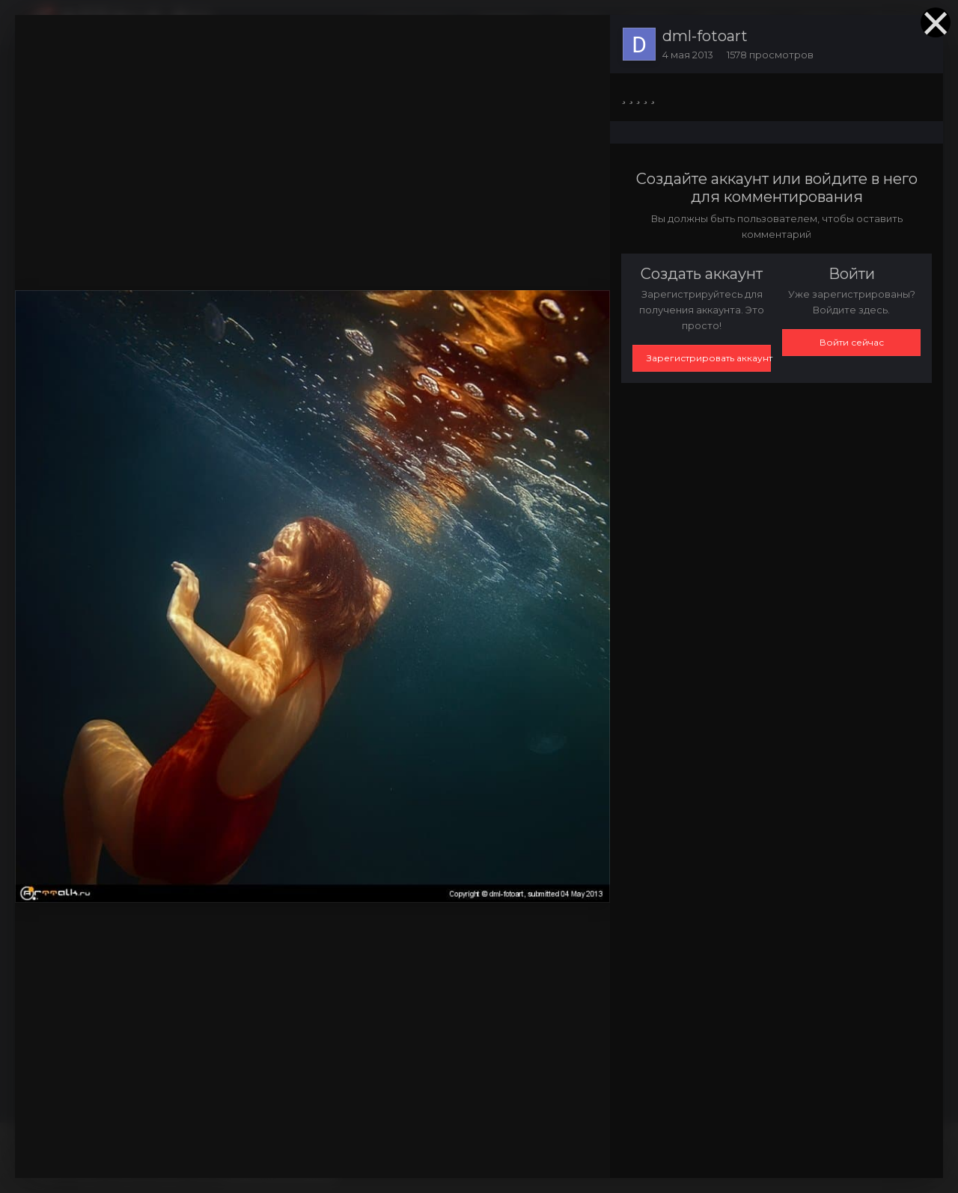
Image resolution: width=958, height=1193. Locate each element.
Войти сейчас (852, 342)
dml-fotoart (705, 36)
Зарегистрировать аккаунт (709, 358)
